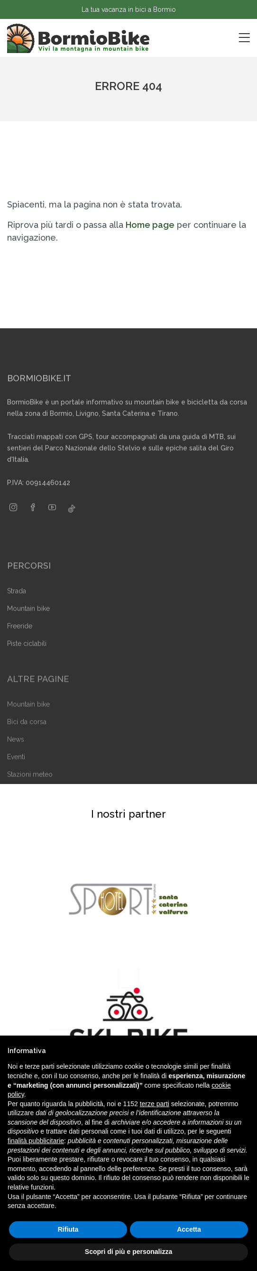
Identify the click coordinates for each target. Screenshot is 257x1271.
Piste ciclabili (26, 654)
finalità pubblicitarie (36, 1141)
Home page (150, 225)
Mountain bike (28, 619)
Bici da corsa (26, 732)
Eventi (16, 767)
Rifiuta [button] (68, 1229)
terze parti (154, 1104)
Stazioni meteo (30, 784)
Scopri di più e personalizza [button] (128, 1251)
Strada (16, 601)
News (15, 749)
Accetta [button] (189, 1229)
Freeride (19, 636)
